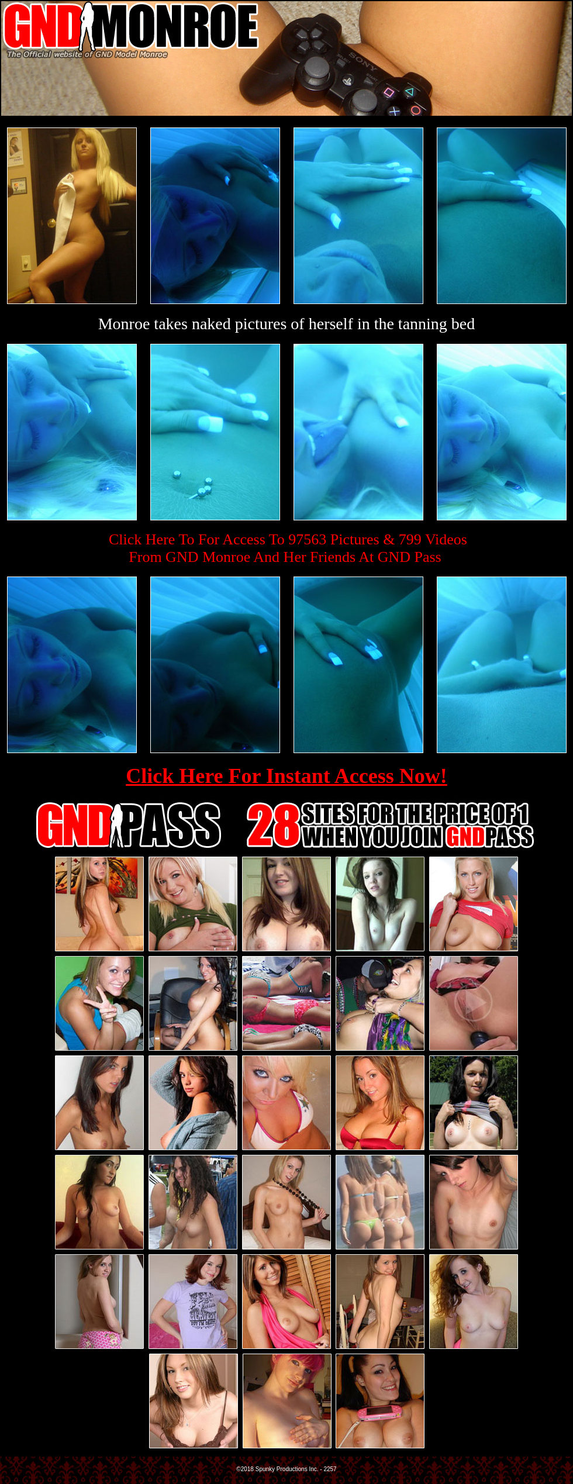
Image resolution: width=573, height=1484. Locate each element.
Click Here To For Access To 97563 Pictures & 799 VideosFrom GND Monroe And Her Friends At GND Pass (288, 548)
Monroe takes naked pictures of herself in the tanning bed (286, 324)
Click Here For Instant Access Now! (286, 776)
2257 (329, 1469)
